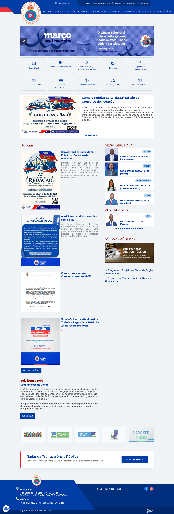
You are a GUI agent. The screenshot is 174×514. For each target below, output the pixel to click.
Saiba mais (27, 416)
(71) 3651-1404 (33, 503)
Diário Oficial (144, 11)
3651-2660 (48, 503)
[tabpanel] (129, 219)
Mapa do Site (144, 3)
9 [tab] (133, 228)
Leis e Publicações (162, 11)
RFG (57, 87)
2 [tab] (118, 228)
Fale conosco (130, 3)
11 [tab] (138, 228)
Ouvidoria (118, 3)
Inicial (88, 3)
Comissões (71, 11)
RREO (64, 87)
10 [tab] (135, 228)
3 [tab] (120, 228)
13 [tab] (142, 228)
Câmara (47, 11)
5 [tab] (124, 228)
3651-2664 (60, 503)
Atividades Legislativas (89, 11)
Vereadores (58, 11)
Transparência (129, 11)
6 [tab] (127, 228)
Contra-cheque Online (102, 3)
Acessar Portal (135, 459)
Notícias (106, 11)
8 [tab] (131, 228)
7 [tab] (129, 228)
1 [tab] (116, 228)
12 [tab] (140, 228)
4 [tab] (122, 228)
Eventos (116, 11)
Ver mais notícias (31, 370)
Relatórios (61, 82)
